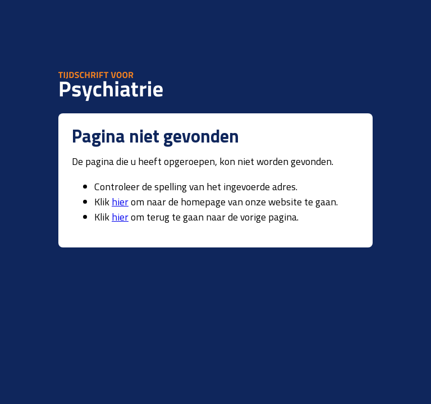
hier (120, 201)
